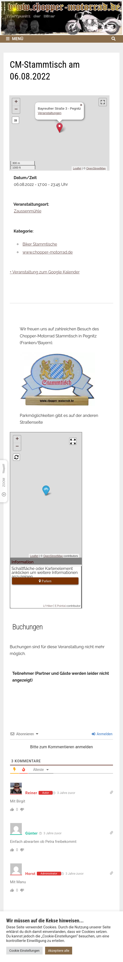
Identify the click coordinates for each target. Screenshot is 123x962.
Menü (14, 38)
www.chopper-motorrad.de (48, 252)
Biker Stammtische (40, 244)
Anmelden (102, 734)
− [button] (16, 109)
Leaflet (77, 168)
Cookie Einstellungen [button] (24, 950)
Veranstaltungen (49, 113)
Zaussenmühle (27, 211)
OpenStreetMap (96, 168)
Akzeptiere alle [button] (58, 950)
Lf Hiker (48, 606)
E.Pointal (60, 606)
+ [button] (16, 102)
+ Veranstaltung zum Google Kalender (45, 272)
